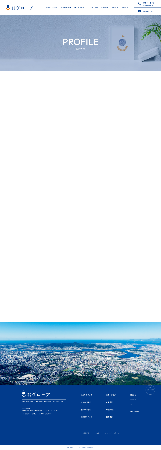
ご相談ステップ (86, 417)
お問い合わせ (134, 411)
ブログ (132, 404)
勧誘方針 (86, 433)
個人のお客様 (79, 7)
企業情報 (104, 7)
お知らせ (124, 7)
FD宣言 (97, 433)
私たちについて (51, 7)
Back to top (150, 391)
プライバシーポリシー (113, 433)
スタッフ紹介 (93, 7)
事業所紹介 (110, 409)
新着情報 (133, 399)
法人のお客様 (66, 7)
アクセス (114, 7)
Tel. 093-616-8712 (29, 414)
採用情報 (109, 417)
